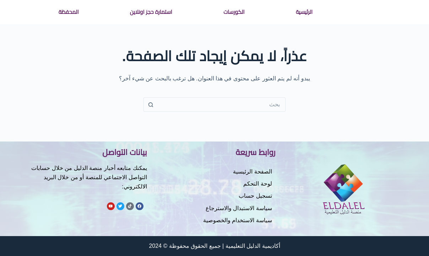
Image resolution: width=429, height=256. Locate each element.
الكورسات (233, 12)
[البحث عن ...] (222, 104)
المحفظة (69, 12)
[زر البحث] (150, 104)
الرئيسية (304, 12)
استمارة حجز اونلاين (151, 12)
